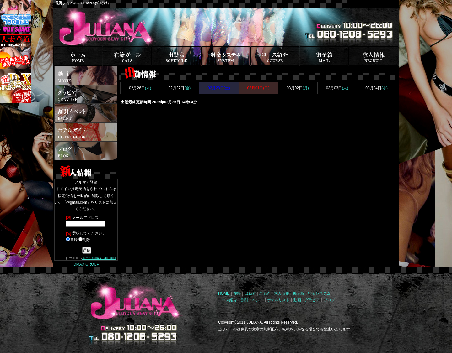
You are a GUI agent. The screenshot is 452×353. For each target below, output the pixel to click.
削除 (84, 240)
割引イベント (252, 300)
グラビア (312, 300)
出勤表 (250, 293)
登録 (72, 240)
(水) (376, 88)
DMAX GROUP (86, 264)
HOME (223, 293)
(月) (298, 88)
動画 (297, 300)
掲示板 (298, 293)
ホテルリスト (278, 300)
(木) (140, 88)
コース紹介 (227, 300)
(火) (337, 88)
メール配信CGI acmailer (99, 258)
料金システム (319, 293)
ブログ (329, 300)
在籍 (237, 293)
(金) (179, 88)
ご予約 (264, 293)
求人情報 (281, 293)
